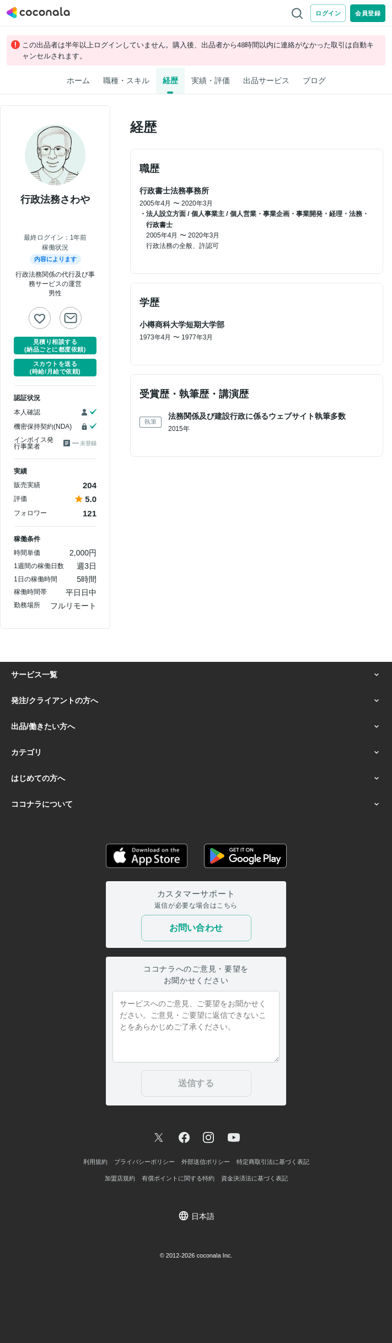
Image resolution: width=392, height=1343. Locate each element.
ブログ (314, 80)
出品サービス (266, 80)
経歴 (170, 80)
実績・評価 (210, 80)
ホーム (78, 80)
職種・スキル (126, 80)
